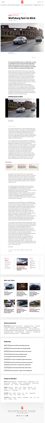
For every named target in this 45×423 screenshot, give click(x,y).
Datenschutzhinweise (33, 410)
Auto (8, 13)
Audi (34, 397)
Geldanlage (5, 388)
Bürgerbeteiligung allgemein (25, 333)
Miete (16, 388)
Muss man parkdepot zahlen (19, 331)
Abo (39, 2)
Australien (16, 387)
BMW (38, 397)
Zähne (23, 394)
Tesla (10, 397)
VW (15, 136)
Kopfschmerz (6, 394)
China (20, 387)
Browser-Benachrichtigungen (24, 384)
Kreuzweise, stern (28, 331)
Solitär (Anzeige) (15, 390)
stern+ (12, 384)
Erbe (34, 387)
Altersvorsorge (10, 387)
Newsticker (7, 341)
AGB (28, 410)
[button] (37, 116)
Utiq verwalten (10, 411)
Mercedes (5, 398)
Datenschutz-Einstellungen (31, 411)
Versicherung (34, 388)
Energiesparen (30, 387)
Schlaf (15, 394)
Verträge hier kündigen (20, 411)
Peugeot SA (10, 251)
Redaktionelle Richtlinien (23, 410)
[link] (42, 2)
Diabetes (14, 393)
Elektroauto (19, 397)
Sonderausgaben (6, 384)
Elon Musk (14, 397)
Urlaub (29, 388)
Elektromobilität (25, 397)
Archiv (37, 381)
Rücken (11, 394)
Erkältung (18, 393)
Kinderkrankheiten (32, 393)
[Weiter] (42, 5)
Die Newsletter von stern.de (11, 381)
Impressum (9, 410)
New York (19, 388)
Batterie (31, 397)
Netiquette (14, 411)
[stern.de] (22, 2)
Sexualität (19, 394)
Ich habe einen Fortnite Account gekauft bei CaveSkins (18, 328)
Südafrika (24, 388)
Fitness (26, 393)
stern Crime (16, 384)
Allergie (10, 393)
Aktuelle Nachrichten (31, 381)
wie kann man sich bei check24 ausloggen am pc (23, 327)
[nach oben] (41, 408)
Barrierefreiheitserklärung (15, 410)
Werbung (25, 411)
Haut (23, 393)
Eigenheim (24, 387)
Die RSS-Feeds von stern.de (22, 381)
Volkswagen (10, 398)
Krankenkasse (11, 388)
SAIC (18, 195)
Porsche (15, 398)
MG (21, 73)
